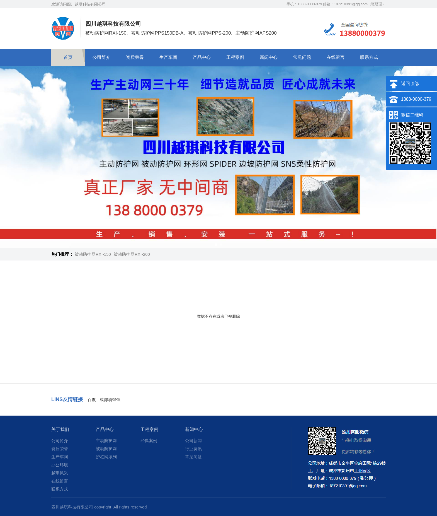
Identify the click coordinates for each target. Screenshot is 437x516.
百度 (92, 399)
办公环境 (59, 464)
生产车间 (168, 57)
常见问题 (302, 57)
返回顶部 (410, 83)
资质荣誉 (135, 57)
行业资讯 (193, 448)
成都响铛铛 (109, 399)
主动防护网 (106, 440)
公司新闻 (193, 440)
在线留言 (335, 57)
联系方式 (369, 57)
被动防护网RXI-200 (132, 254)
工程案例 (235, 57)
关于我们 (60, 429)
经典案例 (148, 440)
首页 (68, 57)
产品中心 (202, 57)
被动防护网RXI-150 (93, 254)
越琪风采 (59, 473)
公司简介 (101, 57)
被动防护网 (106, 448)
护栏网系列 (106, 456)
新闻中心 (269, 57)
